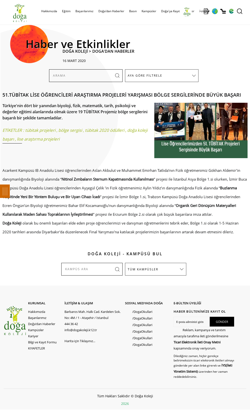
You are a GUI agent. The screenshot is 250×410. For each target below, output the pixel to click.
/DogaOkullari (142, 311)
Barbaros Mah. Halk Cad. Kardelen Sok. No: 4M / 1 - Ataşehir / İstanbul (92, 314)
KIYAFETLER (36, 348)
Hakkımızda (49, 11)
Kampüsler (149, 11)
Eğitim (66, 11)
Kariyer (33, 336)
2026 (125, 403)
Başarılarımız (84, 11)
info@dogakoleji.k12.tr (80, 330)
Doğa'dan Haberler (111, 11)
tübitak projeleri (40, 130)
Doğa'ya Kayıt (170, 11)
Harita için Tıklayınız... (79, 341)
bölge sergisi (70, 130)
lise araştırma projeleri (38, 139)
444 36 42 (71, 324)
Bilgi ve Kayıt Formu (42, 342)
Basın (133, 11)
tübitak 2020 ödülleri (104, 130)
